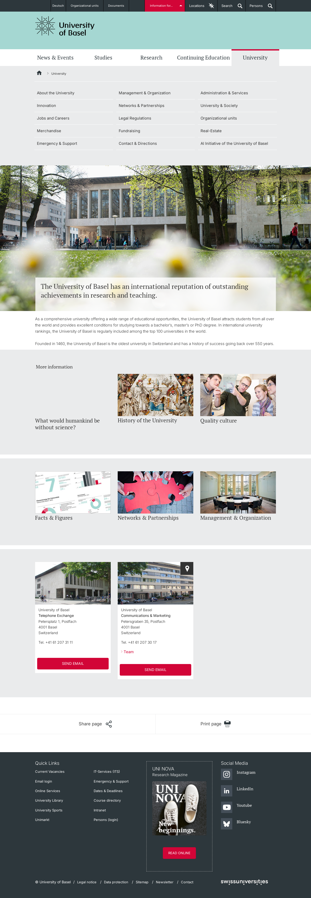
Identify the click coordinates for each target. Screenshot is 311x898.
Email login (43, 781)
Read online (179, 853)
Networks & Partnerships (141, 105)
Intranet (100, 810)
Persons (254, 8)
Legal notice (87, 882)
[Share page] (95, 724)
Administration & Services (224, 92)
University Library (49, 800)
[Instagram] (238, 774)
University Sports (48, 810)
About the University (55, 92)
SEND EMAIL (73, 663)
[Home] (39, 74)
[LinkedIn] (237, 791)
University (255, 57)
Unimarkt (42, 820)
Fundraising (129, 130)
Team (129, 651)
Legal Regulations (135, 118)
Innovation (46, 105)
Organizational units (87, 6)
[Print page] (216, 724)
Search (225, 8)
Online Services (47, 791)
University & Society (219, 105)
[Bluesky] (236, 824)
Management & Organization (145, 92)
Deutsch (58, 6)
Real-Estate (211, 130)
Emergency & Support (57, 143)
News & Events (55, 57)
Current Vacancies (50, 771)
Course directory (107, 800)
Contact (187, 882)
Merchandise (49, 130)
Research (151, 57)
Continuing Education (203, 57)
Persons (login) (106, 820)
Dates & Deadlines (108, 791)
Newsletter (164, 882)
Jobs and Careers (53, 118)
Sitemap (142, 882)
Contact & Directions (138, 143)
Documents (119, 6)
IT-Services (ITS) (107, 771)
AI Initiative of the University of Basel (234, 143)
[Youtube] (236, 807)
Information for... (162, 6)
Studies (103, 57)
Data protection (116, 882)
